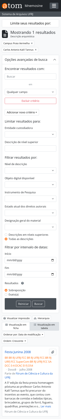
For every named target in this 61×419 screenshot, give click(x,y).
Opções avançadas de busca (26, 59)
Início (8, 254)
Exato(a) (14, 294)
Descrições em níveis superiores (28, 235)
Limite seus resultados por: (30, 23)
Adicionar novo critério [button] (21, 112)
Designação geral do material (23, 220)
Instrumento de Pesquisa (20, 192)
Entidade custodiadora (19, 128)
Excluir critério (30, 101)
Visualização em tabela (44, 326)
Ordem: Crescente (13, 340)
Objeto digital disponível (19, 178)
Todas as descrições (21, 239)
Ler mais (46, 406)
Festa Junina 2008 (18, 352)
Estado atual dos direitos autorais (25, 206)
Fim (7, 268)
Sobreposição (17, 290)
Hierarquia (41, 318)
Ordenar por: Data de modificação (22, 334)
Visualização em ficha (15, 326)
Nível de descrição (16, 164)
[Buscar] (30, 76)
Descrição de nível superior (21, 142)
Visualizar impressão (16, 318)
